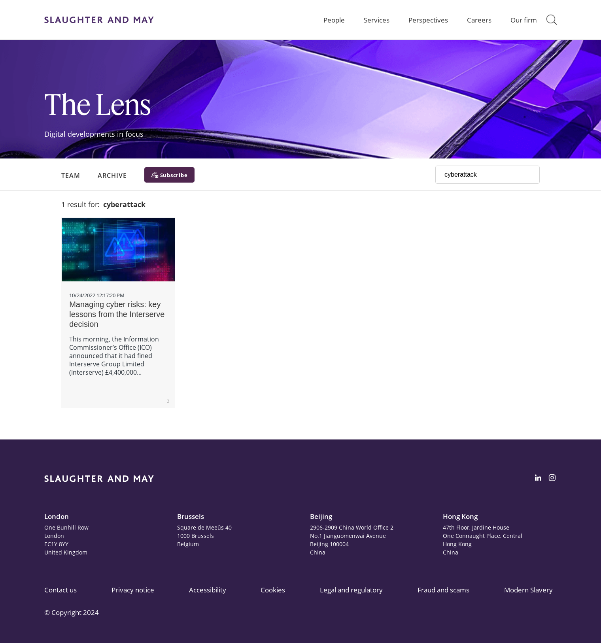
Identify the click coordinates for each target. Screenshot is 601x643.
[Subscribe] (169, 175)
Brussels (190, 516)
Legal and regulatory (351, 589)
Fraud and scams (443, 589)
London (56, 516)
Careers (479, 20)
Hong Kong (460, 516)
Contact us (60, 589)
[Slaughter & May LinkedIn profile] (538, 479)
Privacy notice (133, 589)
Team (70, 175)
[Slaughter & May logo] (99, 20)
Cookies (273, 589)
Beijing (321, 516)
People (334, 20)
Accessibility (207, 589)
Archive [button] (112, 175)
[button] (551, 20)
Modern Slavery (528, 589)
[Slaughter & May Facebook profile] (552, 479)
